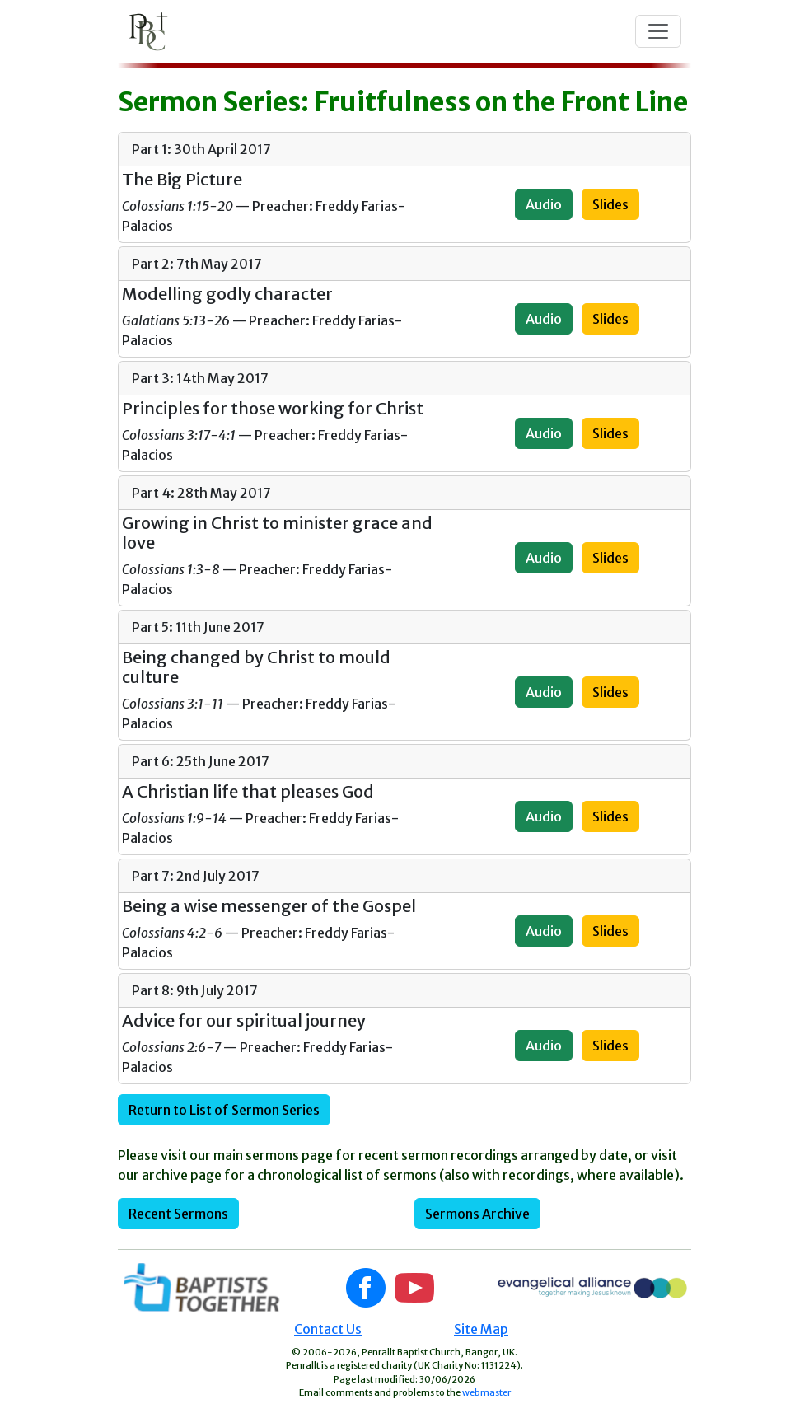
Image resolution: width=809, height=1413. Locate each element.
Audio (544, 204)
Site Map (481, 1329)
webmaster (486, 1392)
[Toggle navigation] (658, 31)
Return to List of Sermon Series (224, 1110)
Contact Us (328, 1329)
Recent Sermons (178, 1213)
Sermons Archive (477, 1213)
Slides (610, 204)
